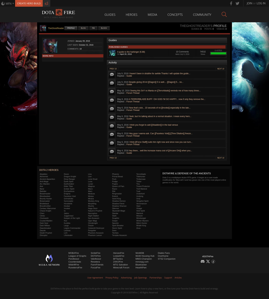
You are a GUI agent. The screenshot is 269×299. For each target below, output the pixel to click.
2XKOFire (118, 261)
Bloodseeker (45, 196)
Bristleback (44, 204)
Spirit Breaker (118, 225)
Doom (66, 174)
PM (93, 28)
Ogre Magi (92, 221)
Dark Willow (45, 225)
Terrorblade (141, 174)
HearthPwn (141, 267)
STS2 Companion (167, 259)
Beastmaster (45, 194)
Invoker (67, 208)
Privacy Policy (112, 277)
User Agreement (95, 277)
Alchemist (44, 176)
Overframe (163, 256)
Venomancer (141, 204)
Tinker (138, 181)
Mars (90, 191)
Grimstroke (68, 199)
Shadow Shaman (119, 206)
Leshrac (67, 230)
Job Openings (140, 277)
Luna (90, 181)
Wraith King (141, 225)
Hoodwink (68, 204)
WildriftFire (73, 264)
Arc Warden (45, 184)
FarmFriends (97, 264)
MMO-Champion (144, 259)
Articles (178, 277)
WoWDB (140, 253)
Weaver (139, 216)
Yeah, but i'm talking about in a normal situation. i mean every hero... (160, 116)
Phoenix (115, 174)
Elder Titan (68, 186)
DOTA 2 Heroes (49, 170)
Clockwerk (44, 218)
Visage (139, 208)
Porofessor (73, 259)
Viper (138, 206)
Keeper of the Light (72, 218)
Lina (90, 174)
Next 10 (220, 69)
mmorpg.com (142, 261)
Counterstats (74, 261)
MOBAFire (73, 253)
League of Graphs (77, 256)
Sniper (115, 221)
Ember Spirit (69, 189)
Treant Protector (143, 186)
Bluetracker (141, 264)
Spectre (115, 223)
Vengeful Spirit (142, 201)
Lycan (90, 184)
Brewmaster (45, 201)
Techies (115, 233)
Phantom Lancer (95, 235)
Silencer (115, 208)
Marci (90, 189)
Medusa (91, 194)
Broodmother (45, 206)
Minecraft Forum (121, 267)
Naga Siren (92, 208)
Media (152, 15)
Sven (114, 230)
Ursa (138, 199)
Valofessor (96, 259)
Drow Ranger (69, 179)
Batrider (43, 191)
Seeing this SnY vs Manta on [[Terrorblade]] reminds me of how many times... (165, 90)
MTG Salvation (120, 264)
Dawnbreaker (45, 228)
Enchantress (69, 191)
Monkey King (93, 201)
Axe (41, 186)
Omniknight (93, 223)
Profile (71, 28)
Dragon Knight (70, 176)
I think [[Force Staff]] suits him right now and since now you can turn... (160, 142)
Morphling (92, 204)
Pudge (115, 181)
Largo (66, 225)
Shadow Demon (119, 201)
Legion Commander (72, 228)
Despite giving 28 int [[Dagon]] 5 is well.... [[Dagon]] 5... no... (156, 82)
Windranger (141, 218)
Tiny (138, 184)
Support (168, 277)
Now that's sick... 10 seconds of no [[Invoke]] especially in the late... (159, 108)
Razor (114, 189)
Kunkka (67, 223)
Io (65, 211)
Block (104, 28)
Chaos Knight (45, 211)
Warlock (139, 213)
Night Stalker (93, 216)
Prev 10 (113, 69)
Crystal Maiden (46, 221)
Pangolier (92, 230)
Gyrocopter (68, 201)
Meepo (91, 196)
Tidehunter (140, 176)
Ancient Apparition (47, 179)
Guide (129, 76)
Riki (113, 191)
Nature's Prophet (95, 211)
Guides (109, 15)
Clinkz (42, 216)
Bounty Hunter (46, 199)
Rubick (115, 196)
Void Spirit (140, 211)
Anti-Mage (44, 181)
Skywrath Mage (118, 211)
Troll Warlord (141, 189)
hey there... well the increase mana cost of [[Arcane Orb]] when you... (160, 150)
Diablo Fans (164, 253)
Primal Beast (117, 176)
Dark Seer (44, 223)
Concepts (175, 15)
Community (202, 15)
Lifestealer (68, 235)
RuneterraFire (75, 267)
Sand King (116, 199)
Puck (114, 179)
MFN (8, 3)
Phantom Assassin (96, 233)
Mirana (91, 199)
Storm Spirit (117, 228)
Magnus (91, 186)
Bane (42, 189)
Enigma (67, 194)
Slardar (115, 213)
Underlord (140, 194)
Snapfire (115, 218)
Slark (114, 216)
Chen (42, 213)
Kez (65, 221)
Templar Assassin (119, 235)
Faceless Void (70, 196)
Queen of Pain (118, 186)
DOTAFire (96, 256)
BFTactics (118, 259)
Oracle (90, 225)
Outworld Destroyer (96, 228)
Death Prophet (46, 233)
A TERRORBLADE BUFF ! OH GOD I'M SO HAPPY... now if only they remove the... (167, 99)
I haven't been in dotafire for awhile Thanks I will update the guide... (159, 73)
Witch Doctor (141, 223)
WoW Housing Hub (145, 256)
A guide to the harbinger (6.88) (131, 52)
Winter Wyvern (142, 221)
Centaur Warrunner (48, 208)
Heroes (131, 15)
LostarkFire (118, 256)
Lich (65, 233)
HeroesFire (118, 253)
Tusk (138, 191)
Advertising (126, 277)
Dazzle (43, 230)
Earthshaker (69, 184)
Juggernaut (68, 216)
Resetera (95, 261)
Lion (90, 176)
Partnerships (156, 277)
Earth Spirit (68, 181)
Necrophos (92, 213)
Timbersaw (140, 179)
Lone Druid (92, 179)
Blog (83, 28)
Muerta (91, 206)
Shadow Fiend (118, 204)
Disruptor (44, 235)
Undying (139, 196)
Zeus (138, 228)
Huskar (67, 206)
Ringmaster (117, 194)
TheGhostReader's (196, 26)
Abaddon (43, 174)
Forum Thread (132, 93)
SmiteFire (95, 253)
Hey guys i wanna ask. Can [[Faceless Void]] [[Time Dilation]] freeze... (160, 133)
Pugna (115, 184)
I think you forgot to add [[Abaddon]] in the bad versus (153, 125)
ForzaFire (95, 267)
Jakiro (66, 213)
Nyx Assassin (93, 218)
